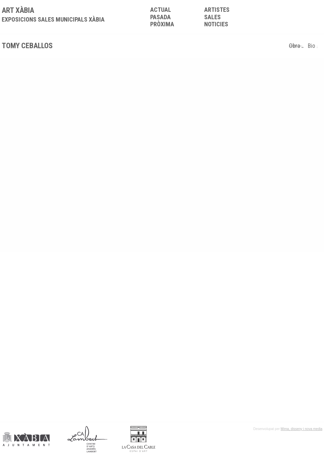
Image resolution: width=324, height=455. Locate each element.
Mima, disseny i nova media (301, 429)
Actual (160, 9)
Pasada (160, 17)
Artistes (217, 9)
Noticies (216, 24)
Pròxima (162, 24)
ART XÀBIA (53, 14)
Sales (212, 17)
